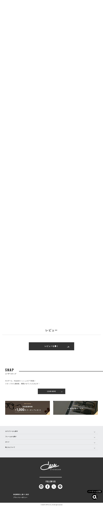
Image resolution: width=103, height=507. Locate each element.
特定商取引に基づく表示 (21, 494)
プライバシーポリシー (20, 497)
